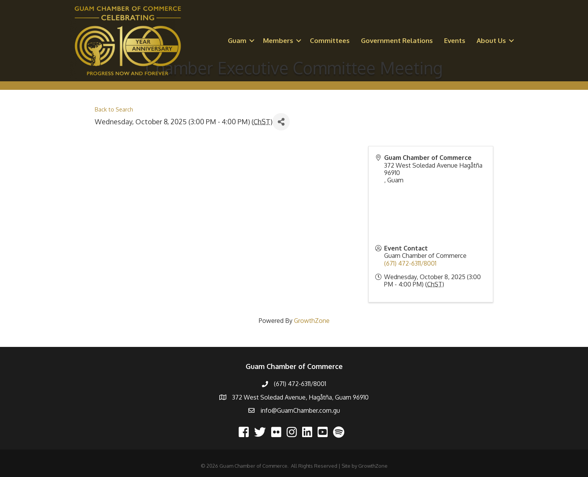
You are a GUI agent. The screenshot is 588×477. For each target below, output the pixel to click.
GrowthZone (312, 320)
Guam (237, 40)
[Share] (281, 121)
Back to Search (114, 109)
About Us (491, 40)
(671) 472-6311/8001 (410, 263)
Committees (330, 40)
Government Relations (397, 40)
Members (278, 40)
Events (454, 40)
